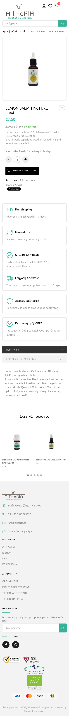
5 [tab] (41, 475)
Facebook (6, 644)
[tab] (34, 349)
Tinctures (29, 180)
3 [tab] (34, 475)
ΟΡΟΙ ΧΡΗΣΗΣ (10, 581)
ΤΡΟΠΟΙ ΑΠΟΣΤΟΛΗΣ (14, 593)
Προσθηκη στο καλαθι (24, 171)
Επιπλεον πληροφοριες (21, 359)
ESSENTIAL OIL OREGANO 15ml (51, 460)
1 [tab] (28, 475)
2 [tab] (31, 475)
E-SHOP (6, 552)
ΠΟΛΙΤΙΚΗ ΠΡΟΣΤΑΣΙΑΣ (16, 587)
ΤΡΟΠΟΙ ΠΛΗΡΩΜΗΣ (14, 599)
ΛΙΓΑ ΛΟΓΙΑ (8, 546)
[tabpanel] (17, 447)
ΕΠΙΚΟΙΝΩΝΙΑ (10, 564)
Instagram (15, 644)
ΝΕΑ (4, 558)
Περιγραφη (12, 350)
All (24, 31)
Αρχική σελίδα (10, 31)
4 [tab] (38, 475)
